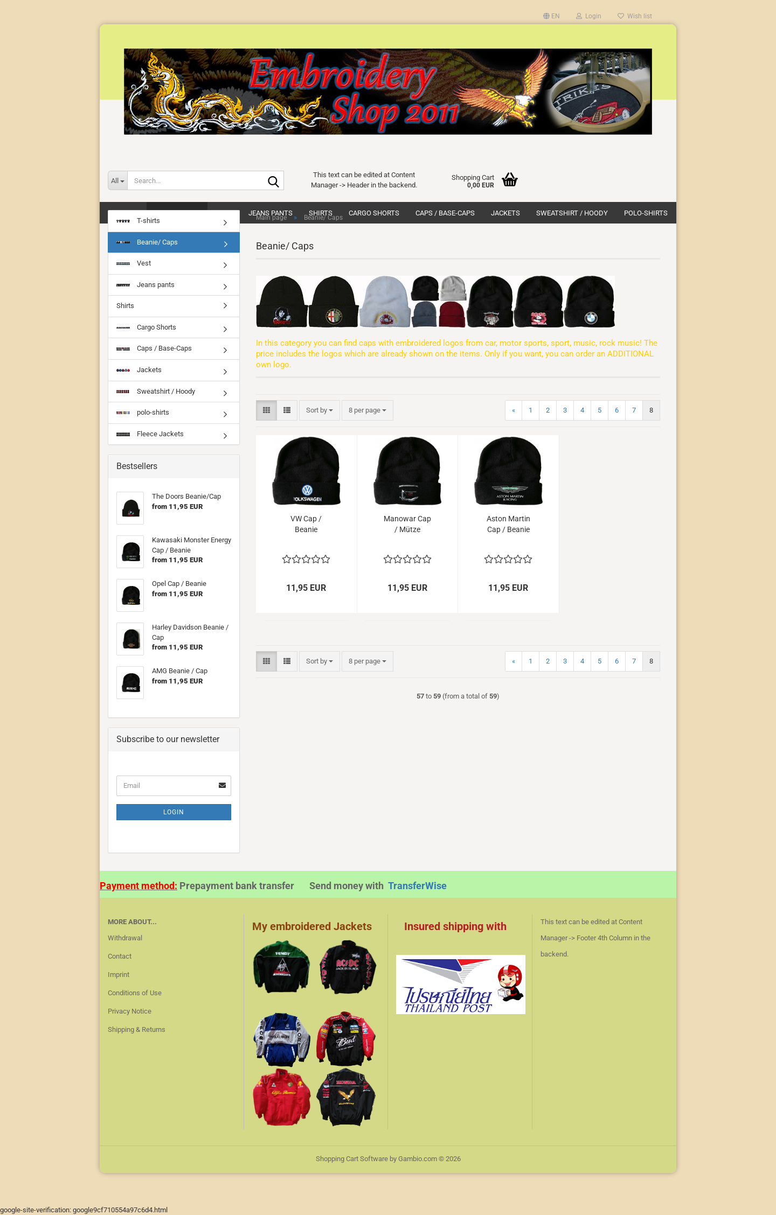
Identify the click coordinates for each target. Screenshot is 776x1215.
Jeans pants (145, 285)
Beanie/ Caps (147, 242)
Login (173, 812)
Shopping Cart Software (352, 1159)
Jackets (139, 370)
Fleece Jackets (150, 434)
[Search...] (117, 180)
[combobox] (319, 410)
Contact (119, 956)
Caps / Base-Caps (154, 348)
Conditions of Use (135, 993)
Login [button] (588, 16)
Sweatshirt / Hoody (155, 391)
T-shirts (138, 221)
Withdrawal (125, 938)
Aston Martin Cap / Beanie (508, 524)
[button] (551, 16)
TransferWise (417, 885)
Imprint (118, 974)
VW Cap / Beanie (306, 524)
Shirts (125, 306)
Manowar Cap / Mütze (407, 524)
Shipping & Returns (136, 1029)
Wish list (635, 16)
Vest (133, 263)
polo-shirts (142, 412)
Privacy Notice (129, 1011)
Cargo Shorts (146, 327)
